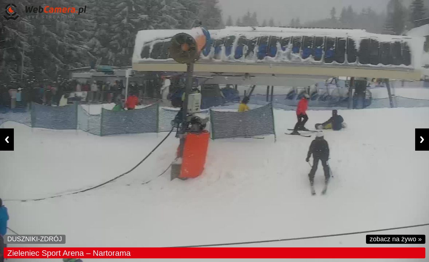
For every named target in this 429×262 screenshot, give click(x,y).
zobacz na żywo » (396, 239)
